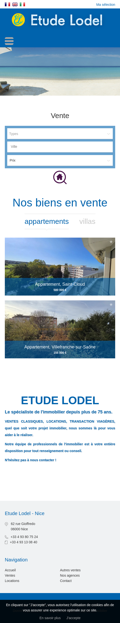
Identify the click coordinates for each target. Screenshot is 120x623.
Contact (66, 581)
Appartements (47, 221)
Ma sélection (105, 5)
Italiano (22, 4)
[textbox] (61, 146)
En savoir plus (50, 618)
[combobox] (60, 147)
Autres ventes (70, 570)
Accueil (10, 570)
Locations (12, 581)
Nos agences (70, 575)
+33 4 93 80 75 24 (24, 537)
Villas (87, 221)
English (15, 4)
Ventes (10, 575)
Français (7, 4)
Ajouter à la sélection (111, 241)
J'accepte (74, 618)
